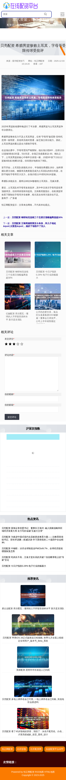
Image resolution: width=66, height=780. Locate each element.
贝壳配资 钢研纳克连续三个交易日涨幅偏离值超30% (37, 217)
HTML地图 (49, 772)
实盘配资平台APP (54, 749)
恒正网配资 (7, 749)
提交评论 (12, 417)
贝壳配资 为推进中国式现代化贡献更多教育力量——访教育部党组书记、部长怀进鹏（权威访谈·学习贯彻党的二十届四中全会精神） (32, 540)
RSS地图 (39, 772)
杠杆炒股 (21, 749)
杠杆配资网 (36, 749)
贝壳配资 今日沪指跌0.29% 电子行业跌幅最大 (24, 566)
